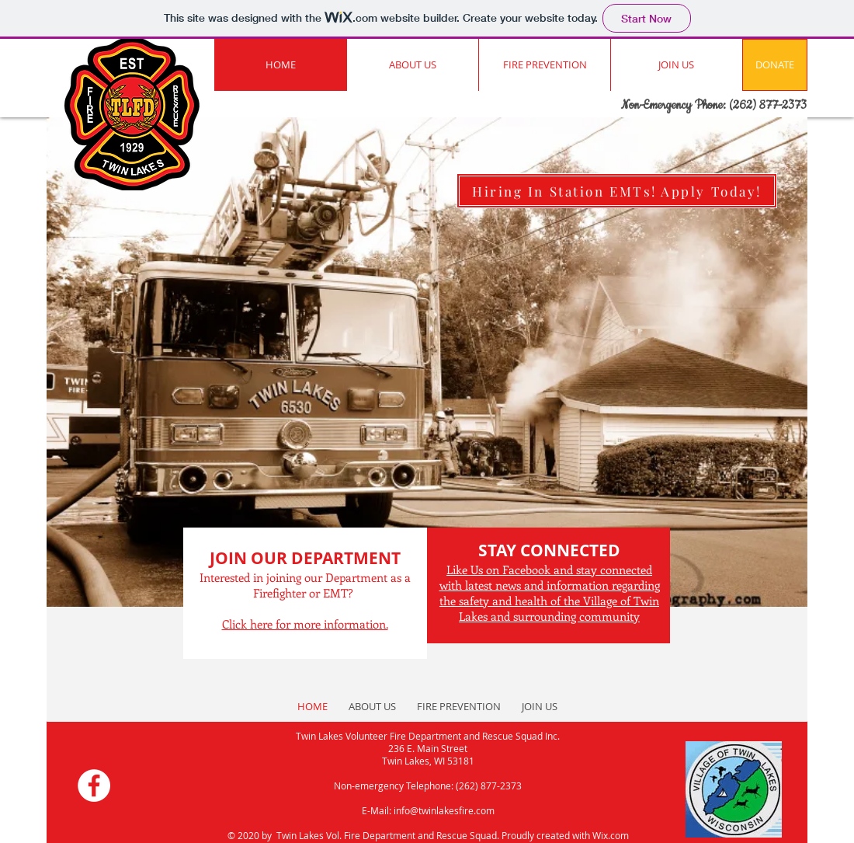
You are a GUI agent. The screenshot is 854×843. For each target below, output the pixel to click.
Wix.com (610, 835)
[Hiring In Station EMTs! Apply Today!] (617, 190)
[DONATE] (774, 65)
